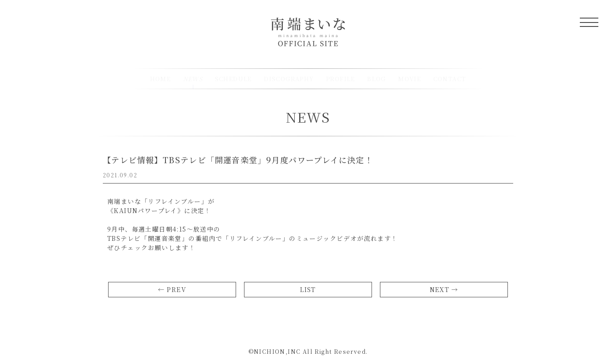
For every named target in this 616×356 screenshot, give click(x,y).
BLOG (376, 79)
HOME (160, 79)
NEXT (440, 289)
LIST (308, 289)
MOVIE (409, 79)
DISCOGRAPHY (289, 79)
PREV (176, 289)
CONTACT (449, 79)
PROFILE (340, 79)
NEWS (308, 117)
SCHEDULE (233, 79)
